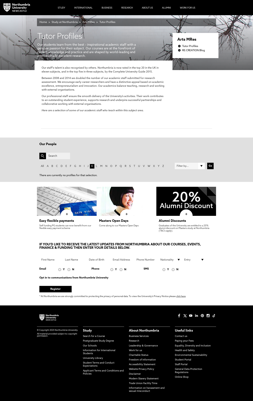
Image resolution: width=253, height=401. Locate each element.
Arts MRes (88, 22)
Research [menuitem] (127, 8)
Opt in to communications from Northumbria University (73, 278)
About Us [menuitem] (147, 8)
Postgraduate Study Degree (98, 341)
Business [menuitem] (107, 8)
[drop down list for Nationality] (170, 260)
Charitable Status (138, 355)
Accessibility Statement (142, 364)
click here (181, 296)
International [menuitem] (83, 8)
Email (42, 269)
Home (43, 22)
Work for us (135, 350)
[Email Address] (122, 260)
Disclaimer (135, 374)
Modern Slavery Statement (144, 379)
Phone (95, 269)
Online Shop (182, 377)
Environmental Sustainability (191, 355)
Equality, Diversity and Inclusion (193, 346)
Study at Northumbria (65, 22)
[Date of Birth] (99, 260)
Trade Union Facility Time (143, 383)
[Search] (58, 156)
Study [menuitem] (61, 8)
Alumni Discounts (172, 221)
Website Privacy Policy (141, 369)
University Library (93, 358)
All (42, 166)
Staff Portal (181, 364)
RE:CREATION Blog (193, 50)
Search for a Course (94, 336)
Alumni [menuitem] (166, 8)
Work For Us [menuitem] (187, 8)
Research (134, 341)
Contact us (181, 336)
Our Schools (90, 346)
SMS (146, 269)
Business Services (139, 336)
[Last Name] (75, 260)
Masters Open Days (113, 221)
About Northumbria (144, 330)
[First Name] (51, 260)
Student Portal (183, 360)
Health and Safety (185, 350)
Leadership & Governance (143, 346)
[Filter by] (190, 166)
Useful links (184, 330)
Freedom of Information (142, 360)
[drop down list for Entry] (194, 260)
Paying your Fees (184, 341)
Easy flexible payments (56, 221)
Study (87, 330)
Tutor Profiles (107, 22)
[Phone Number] (146, 260)
